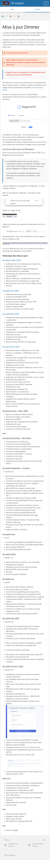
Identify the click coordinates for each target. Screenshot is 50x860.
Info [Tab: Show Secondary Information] (12, 9)
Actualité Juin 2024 (10, 290)
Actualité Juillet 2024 (11, 260)
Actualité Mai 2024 (10, 314)
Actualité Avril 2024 (11, 346)
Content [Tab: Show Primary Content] (37, 9)
